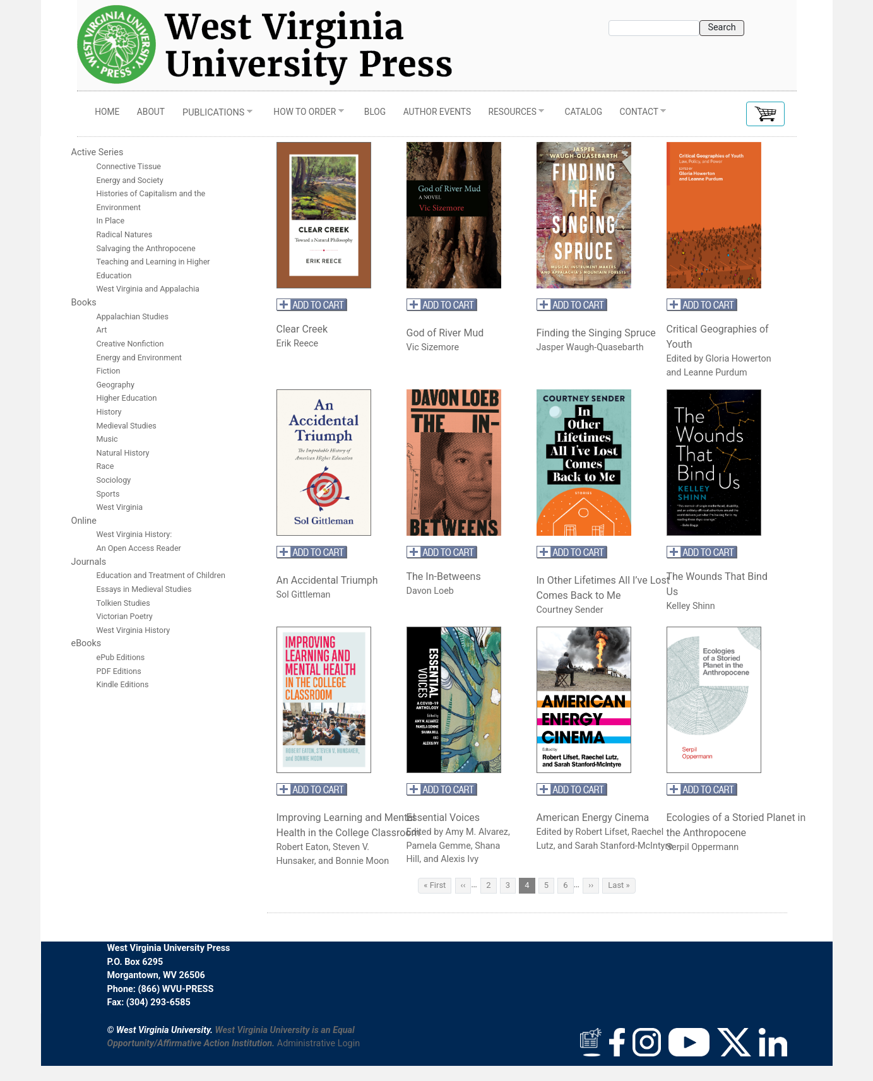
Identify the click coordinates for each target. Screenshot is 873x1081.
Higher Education (127, 398)
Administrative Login (318, 1043)
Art (102, 329)
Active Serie (95, 152)
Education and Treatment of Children (161, 575)
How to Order (304, 115)
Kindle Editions (123, 684)
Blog (375, 112)
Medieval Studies (127, 425)
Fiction (109, 370)
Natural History (123, 453)
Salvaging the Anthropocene (146, 248)
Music (107, 439)
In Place (111, 220)
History (109, 411)
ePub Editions (121, 657)
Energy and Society (130, 180)
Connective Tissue (129, 166)
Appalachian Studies (134, 316)
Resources (512, 115)
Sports (108, 494)
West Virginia (120, 507)
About (151, 112)
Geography (115, 384)
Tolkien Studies (123, 603)
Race (105, 466)
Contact (639, 115)
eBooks (86, 643)
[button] (765, 114)
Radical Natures (125, 234)
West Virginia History (133, 630)
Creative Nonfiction (131, 343)
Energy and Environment (139, 357)
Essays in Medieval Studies (144, 589)
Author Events (437, 112)
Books (84, 302)
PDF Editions (119, 671)
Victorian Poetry (125, 616)
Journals (89, 562)
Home (107, 112)
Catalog (584, 112)
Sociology (114, 480)
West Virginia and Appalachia (148, 288)
